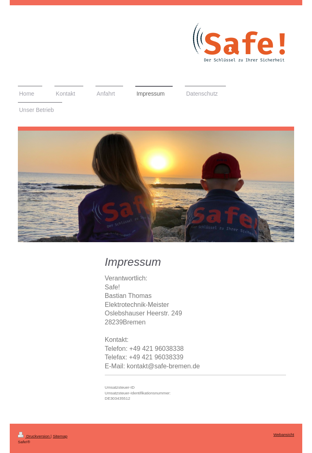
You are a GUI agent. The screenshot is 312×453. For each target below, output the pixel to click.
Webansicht (283, 434)
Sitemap (60, 436)
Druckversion (34, 436)
